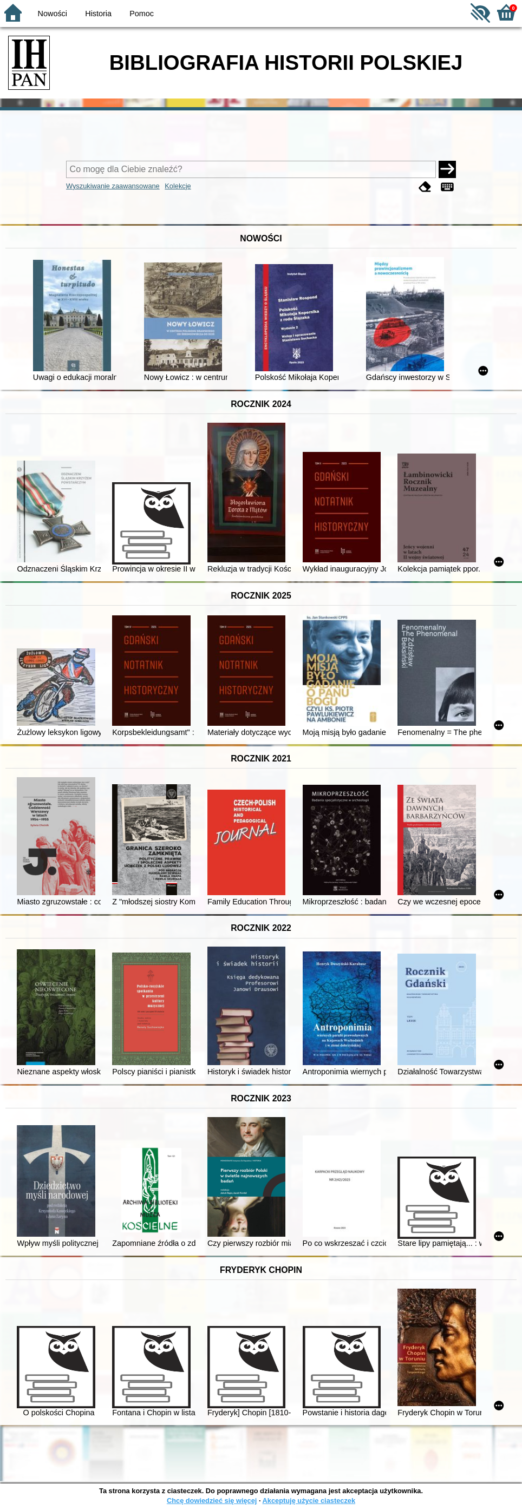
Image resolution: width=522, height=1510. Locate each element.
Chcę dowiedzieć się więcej (212, 1500)
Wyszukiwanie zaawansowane (113, 186)
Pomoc (141, 13)
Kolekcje (178, 186)
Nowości (52, 13)
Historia (98, 13)
